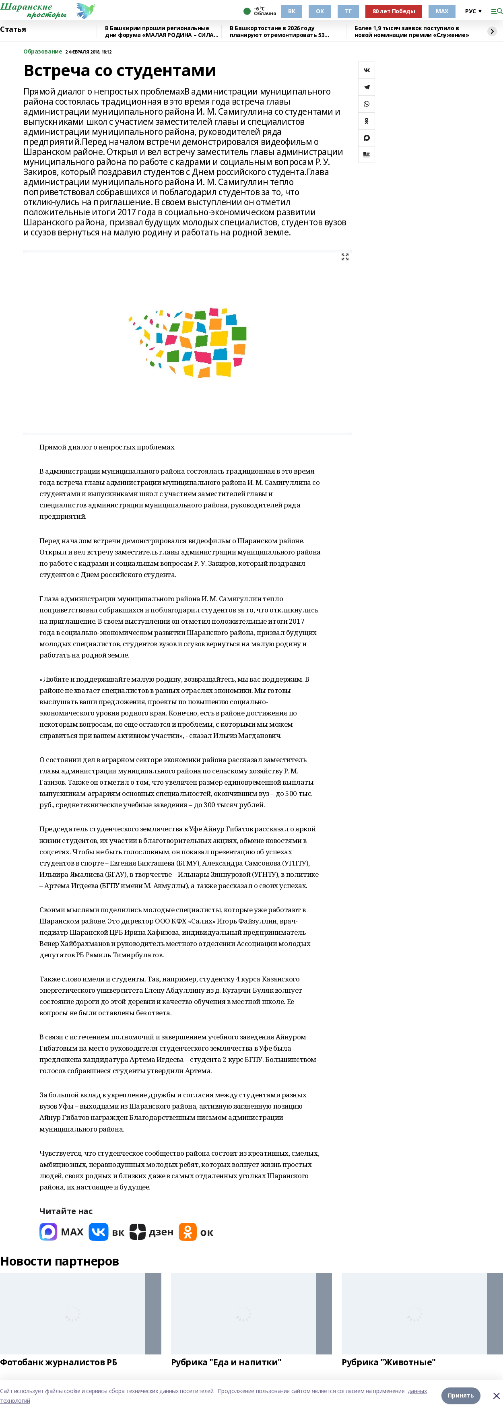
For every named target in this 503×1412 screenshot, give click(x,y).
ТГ (348, 11)
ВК (291, 11)
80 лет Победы (394, 11)
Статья (13, 29)
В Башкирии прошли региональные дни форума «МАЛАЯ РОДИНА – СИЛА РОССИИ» (159, 31)
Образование (42, 51)
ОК (320, 11)
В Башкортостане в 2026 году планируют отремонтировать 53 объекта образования (277, 31)
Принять (461, 1396)
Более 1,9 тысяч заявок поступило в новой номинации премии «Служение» (412, 31)
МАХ (442, 11)
